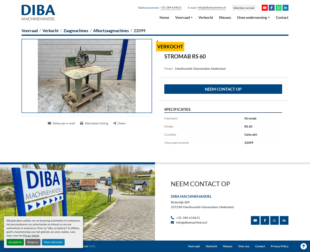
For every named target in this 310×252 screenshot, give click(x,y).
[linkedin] (285, 8)
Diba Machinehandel (191, 196)
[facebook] (272, 8)
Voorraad (182, 17)
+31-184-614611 (171, 7)
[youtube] (265, 8)
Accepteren (15, 242)
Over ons (243, 246)
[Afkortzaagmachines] (111, 30)
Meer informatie (53, 242)
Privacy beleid (31, 235)
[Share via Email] (61, 123)
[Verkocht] (51, 30)
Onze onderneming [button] (252, 17)
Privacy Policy (279, 246)
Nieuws (225, 17)
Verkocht (205, 17)
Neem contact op (223, 89)
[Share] (119, 123)
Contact (282, 17)
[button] (184, 17)
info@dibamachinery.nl (212, 7)
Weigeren (32, 242)
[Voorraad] (30, 30)
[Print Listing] (94, 123)
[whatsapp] (279, 8)
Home (164, 17)
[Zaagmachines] (75, 30)
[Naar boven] (304, 246)
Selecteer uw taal (243, 7)
